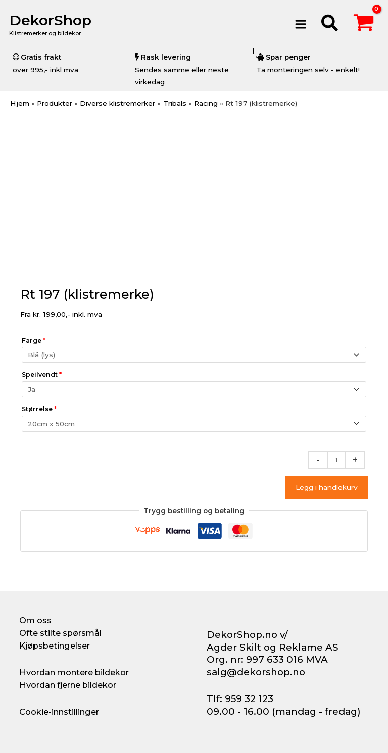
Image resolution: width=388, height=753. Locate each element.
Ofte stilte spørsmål (60, 633)
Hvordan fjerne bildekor (67, 685)
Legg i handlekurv (327, 487)
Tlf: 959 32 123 (240, 699)
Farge (33, 340)
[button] (330, 24)
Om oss (35, 620)
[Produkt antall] (336, 460)
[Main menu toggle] (300, 24)
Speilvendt (42, 375)
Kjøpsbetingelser (54, 645)
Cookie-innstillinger (59, 712)
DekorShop (52, 20)
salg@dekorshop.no (256, 672)
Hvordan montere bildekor (74, 672)
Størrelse (39, 409)
